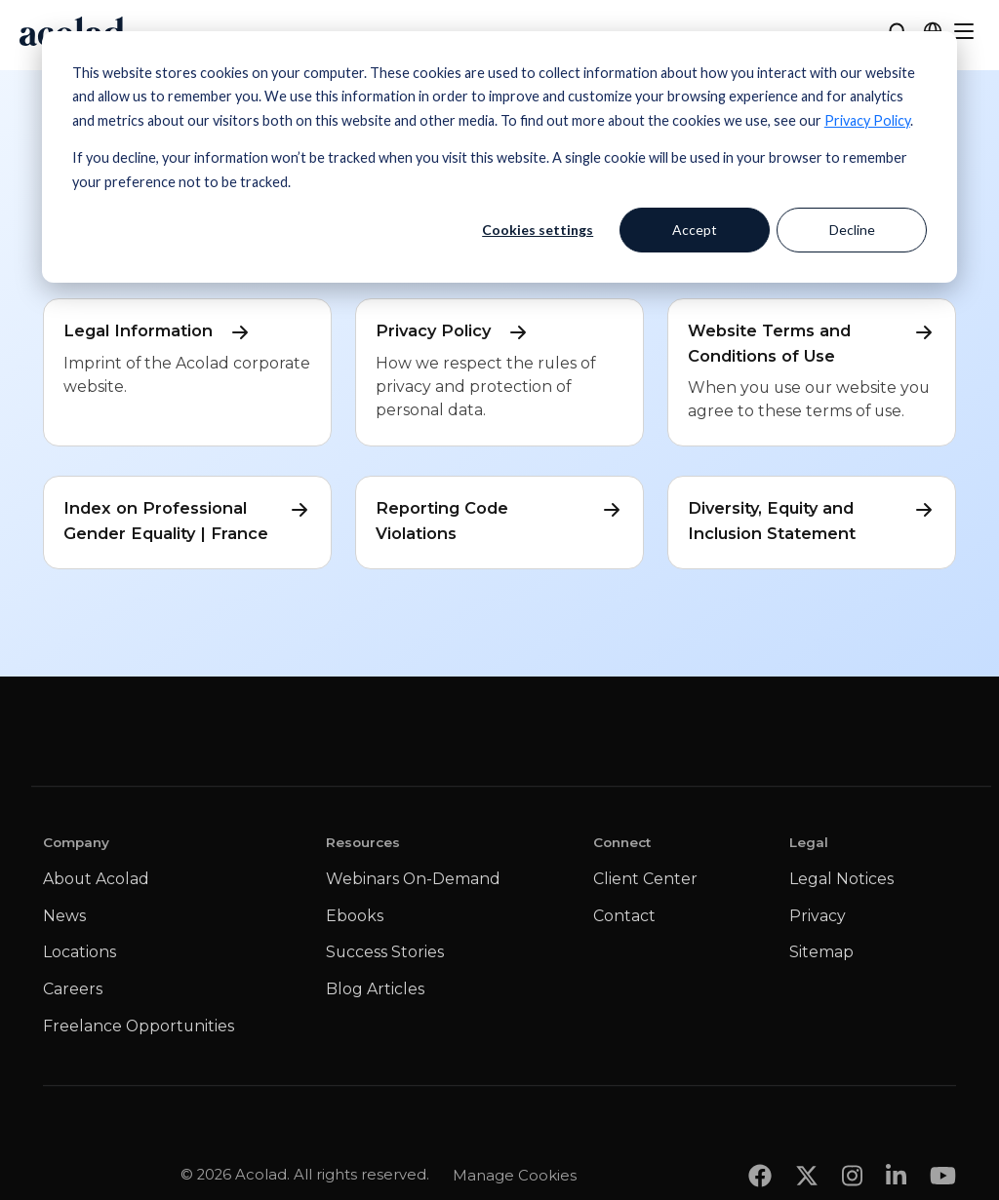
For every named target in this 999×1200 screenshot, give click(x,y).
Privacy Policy (867, 120)
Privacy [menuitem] (817, 916)
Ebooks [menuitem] (354, 916)
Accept (694, 229)
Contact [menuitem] (624, 916)
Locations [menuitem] (79, 952)
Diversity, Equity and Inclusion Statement (812, 519)
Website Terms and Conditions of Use (812, 342)
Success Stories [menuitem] (385, 952)
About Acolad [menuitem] (96, 879)
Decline (852, 229)
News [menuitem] (64, 916)
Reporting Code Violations (499, 519)
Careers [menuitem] (72, 989)
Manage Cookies (515, 1135)
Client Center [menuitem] (645, 879)
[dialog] (499, 157)
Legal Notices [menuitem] (841, 879)
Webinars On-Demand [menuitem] (413, 879)
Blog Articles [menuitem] (375, 989)
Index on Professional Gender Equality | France (187, 519)
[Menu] (963, 31)
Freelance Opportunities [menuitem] (138, 1026)
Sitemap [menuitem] (821, 952)
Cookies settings (537, 229)
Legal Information (157, 331)
